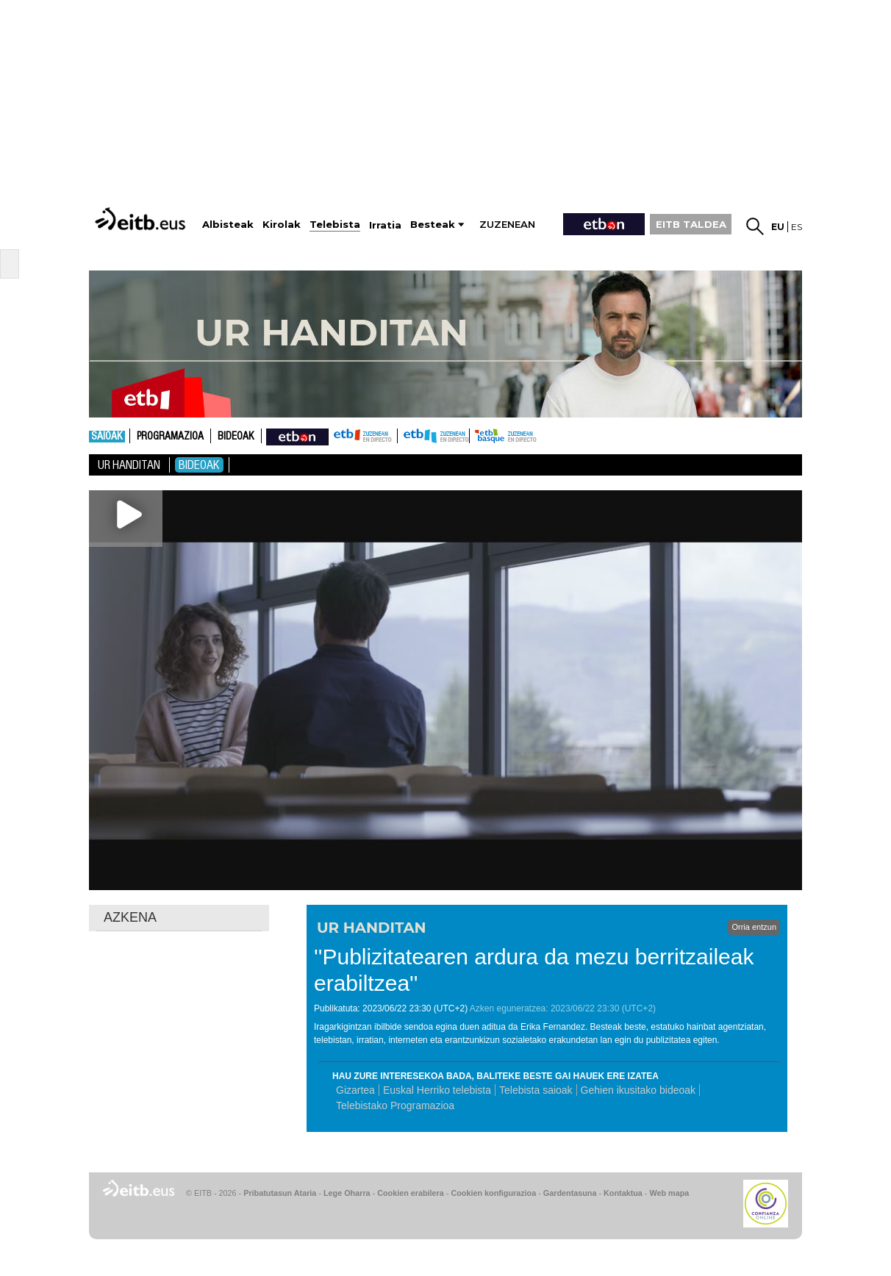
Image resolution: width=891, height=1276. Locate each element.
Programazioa (170, 436)
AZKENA (130, 917)
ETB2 (434, 436)
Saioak (107, 436)
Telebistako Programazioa (395, 1105)
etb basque (528, 436)
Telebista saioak (536, 1090)
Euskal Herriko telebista (437, 1090)
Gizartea (355, 1090)
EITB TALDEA (691, 224)
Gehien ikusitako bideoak (638, 1090)
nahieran (297, 436)
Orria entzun (753, 926)
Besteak (432, 224)
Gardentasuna (570, 1193)
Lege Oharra (347, 1193)
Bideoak (236, 436)
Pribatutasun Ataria (279, 1193)
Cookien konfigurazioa (493, 1193)
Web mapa (669, 1193)
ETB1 (363, 436)
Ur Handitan (129, 465)
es (796, 226)
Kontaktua (623, 1193)
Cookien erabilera (410, 1193)
